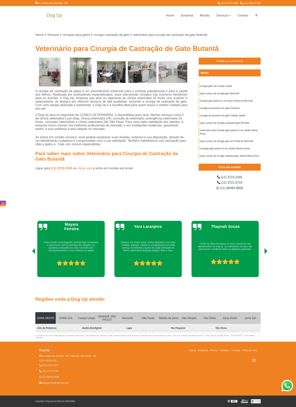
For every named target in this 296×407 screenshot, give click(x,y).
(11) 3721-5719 (250, 3)
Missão (205, 15)
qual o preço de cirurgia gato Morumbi (219, 93)
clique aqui (84, 168)
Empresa (187, 15)
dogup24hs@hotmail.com (54, 383)
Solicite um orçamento (229, 61)
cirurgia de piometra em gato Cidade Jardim (222, 115)
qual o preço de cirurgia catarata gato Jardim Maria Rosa (229, 156)
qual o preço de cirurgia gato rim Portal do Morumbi (226, 141)
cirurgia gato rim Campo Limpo (216, 86)
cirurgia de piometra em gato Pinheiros (220, 108)
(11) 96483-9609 (229, 188)
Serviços (222, 15)
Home (170, 15)
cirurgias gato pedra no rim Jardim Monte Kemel (225, 148)
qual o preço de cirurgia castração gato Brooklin (224, 123)
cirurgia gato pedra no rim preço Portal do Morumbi (226, 100)
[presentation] (28, 266)
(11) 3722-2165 (228, 3)
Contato (242, 15)
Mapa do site (249, 350)
